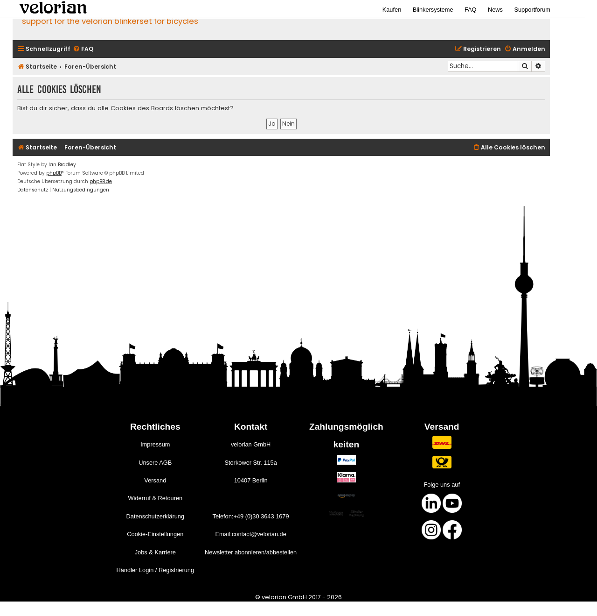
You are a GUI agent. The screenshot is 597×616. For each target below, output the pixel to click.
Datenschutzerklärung (155, 516)
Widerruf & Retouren (155, 498)
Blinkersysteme (433, 9)
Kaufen (392, 9)
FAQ (471, 9)
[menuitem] (83, 49)
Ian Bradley (62, 164)
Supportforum (532, 9)
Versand (155, 480)
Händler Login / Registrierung (155, 570)
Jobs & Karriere (155, 552)
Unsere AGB (155, 462)
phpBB (54, 173)
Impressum (155, 444)
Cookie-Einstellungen (155, 534)
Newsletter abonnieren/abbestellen (251, 552)
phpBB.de (101, 181)
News (495, 9)
